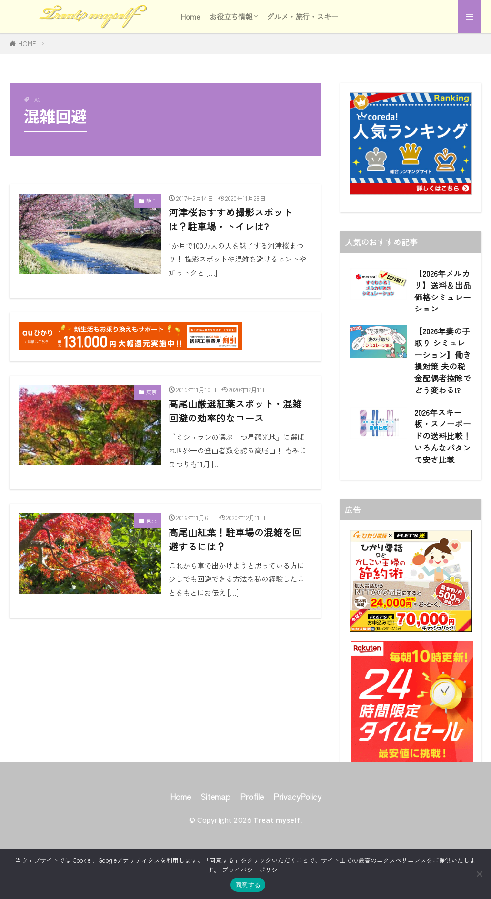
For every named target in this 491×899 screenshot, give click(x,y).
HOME (27, 43)
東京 (151, 392)
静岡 (151, 200)
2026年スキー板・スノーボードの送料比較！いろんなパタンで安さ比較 (442, 436)
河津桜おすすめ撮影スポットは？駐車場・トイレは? (230, 219)
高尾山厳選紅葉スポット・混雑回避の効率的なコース (235, 411)
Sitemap (215, 838)
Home (190, 16)
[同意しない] (479, 874)
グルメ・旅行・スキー (302, 16)
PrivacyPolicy (297, 838)
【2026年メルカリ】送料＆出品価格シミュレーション (442, 291)
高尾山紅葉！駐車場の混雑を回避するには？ (235, 539)
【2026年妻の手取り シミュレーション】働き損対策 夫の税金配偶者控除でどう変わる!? (442, 360)
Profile (252, 838)
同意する (248, 885)
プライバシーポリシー (253, 869)
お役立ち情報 (231, 16)
